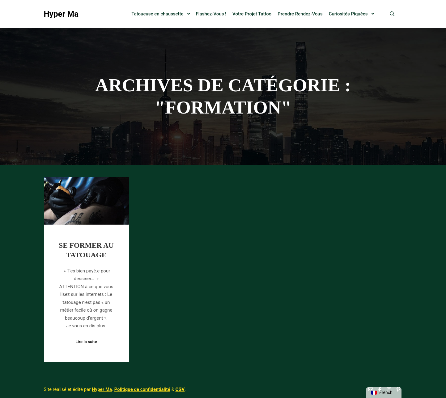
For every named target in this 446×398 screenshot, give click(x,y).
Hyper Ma (61, 14)
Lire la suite (86, 341)
